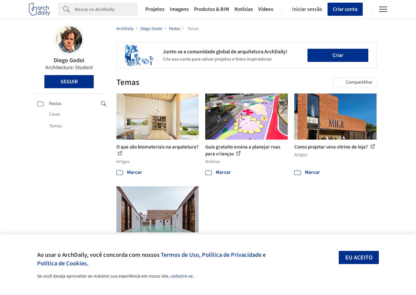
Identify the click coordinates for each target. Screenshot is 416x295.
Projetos (154, 9)
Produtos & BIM (211, 9)
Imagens (179, 9)
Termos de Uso (180, 255)
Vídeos (265, 9)
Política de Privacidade (231, 255)
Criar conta (345, 9)
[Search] (106, 9)
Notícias (243, 9)
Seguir (69, 81)
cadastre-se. (182, 276)
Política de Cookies (62, 263)
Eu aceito (359, 258)
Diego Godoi (69, 60)
